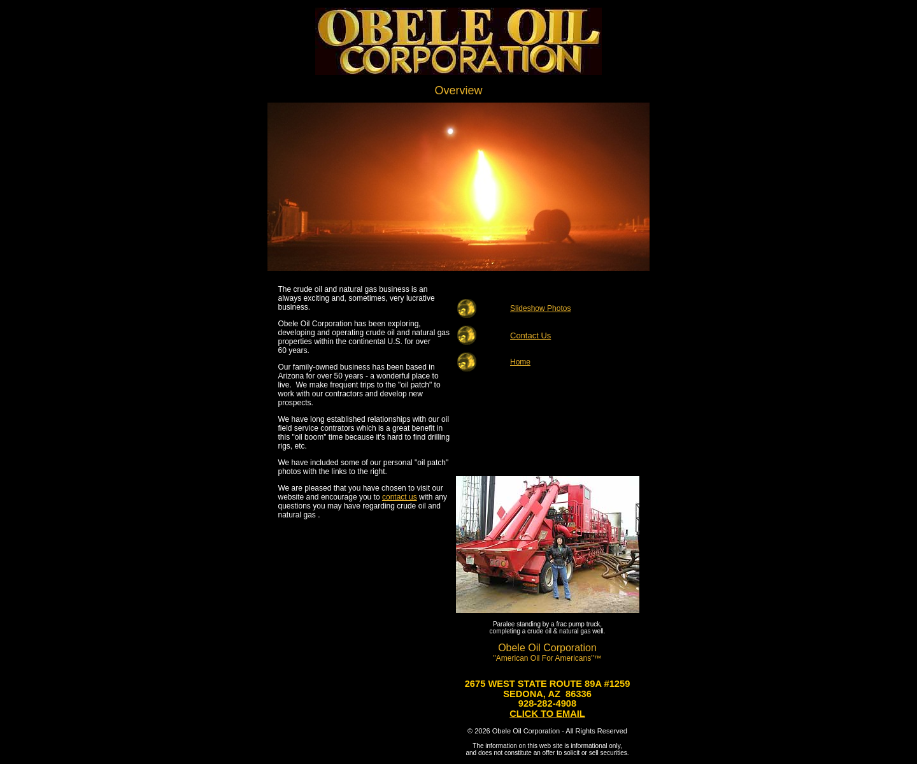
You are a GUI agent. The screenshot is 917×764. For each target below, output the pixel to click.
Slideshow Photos (540, 308)
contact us (399, 497)
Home (520, 361)
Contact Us (530, 335)
